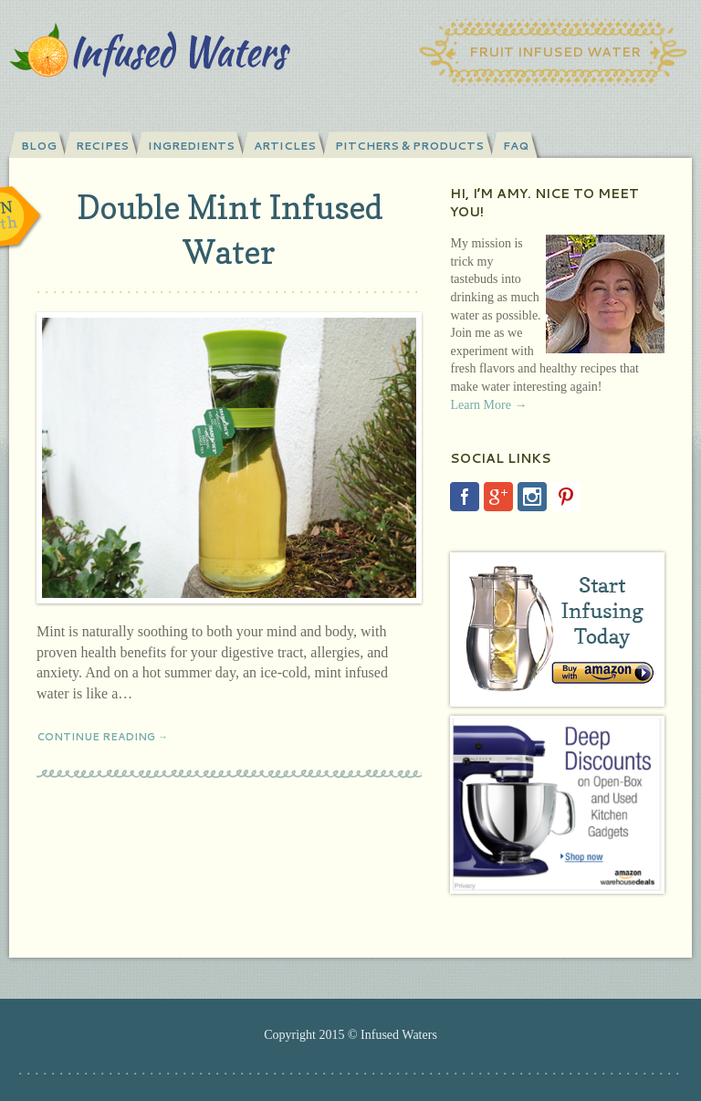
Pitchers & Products (409, 145)
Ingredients (191, 145)
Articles (285, 145)
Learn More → (488, 405)
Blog (39, 145)
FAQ (515, 145)
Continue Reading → (102, 736)
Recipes (102, 145)
